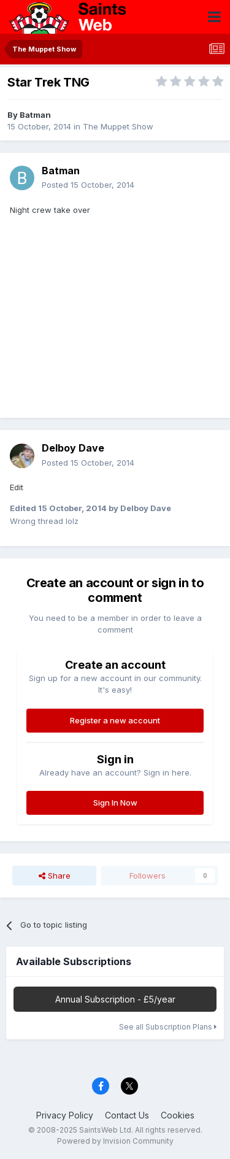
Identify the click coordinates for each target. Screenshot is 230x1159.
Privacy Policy (64, 1115)
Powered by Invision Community (115, 1141)
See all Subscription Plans (168, 1026)
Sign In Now (115, 802)
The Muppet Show (118, 126)
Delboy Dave (73, 448)
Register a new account (115, 720)
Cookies (177, 1115)
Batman (35, 115)
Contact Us (127, 1115)
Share (55, 875)
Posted (88, 185)
